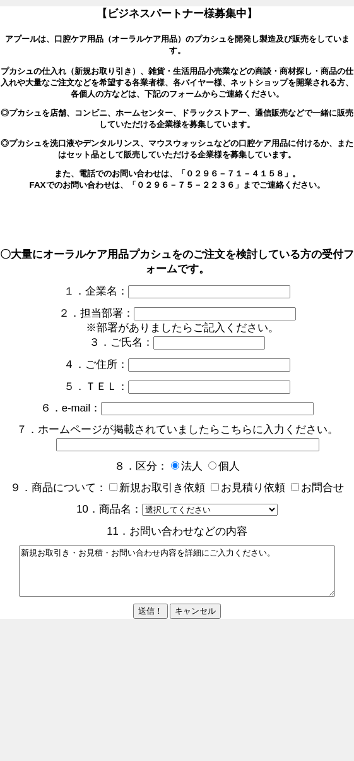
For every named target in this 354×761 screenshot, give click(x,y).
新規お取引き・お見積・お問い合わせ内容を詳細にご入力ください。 (177, 575)
